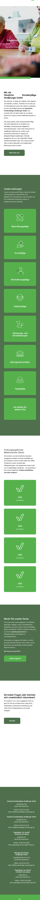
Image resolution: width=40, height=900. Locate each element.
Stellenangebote (15, 658)
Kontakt (12, 721)
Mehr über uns (14, 153)
